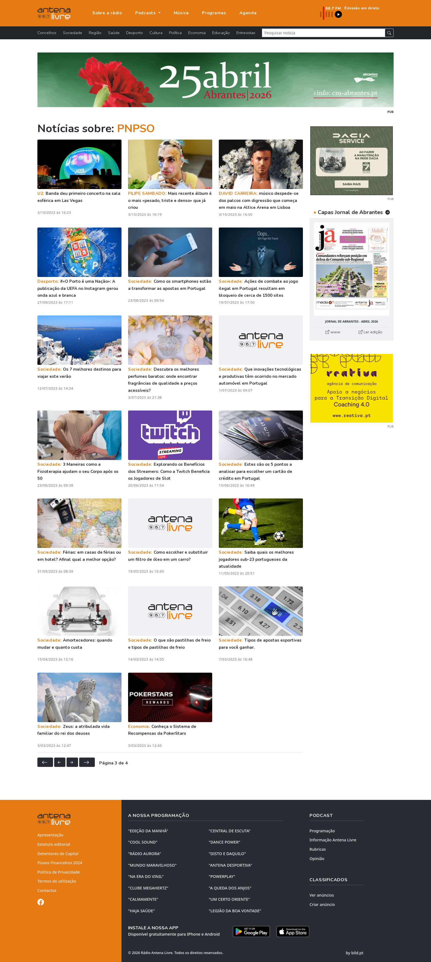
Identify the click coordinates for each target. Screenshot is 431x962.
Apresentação (50, 835)
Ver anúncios (322, 895)
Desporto (134, 32)
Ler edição (370, 332)
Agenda (248, 13)
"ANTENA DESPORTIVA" (230, 865)
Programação (322, 830)
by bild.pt (354, 952)
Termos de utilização (56, 881)
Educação (221, 32)
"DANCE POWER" (224, 842)
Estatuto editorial (53, 844)
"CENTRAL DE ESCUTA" (229, 830)
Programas (214, 13)
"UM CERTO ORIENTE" (229, 899)
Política (175, 32)
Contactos (46, 890)
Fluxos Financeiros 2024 (59, 862)
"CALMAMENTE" (143, 899)
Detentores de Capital (57, 853)
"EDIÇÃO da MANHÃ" (148, 830)
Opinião (317, 858)
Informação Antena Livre (333, 839)
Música (181, 13)
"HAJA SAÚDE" (141, 910)
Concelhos (46, 32)
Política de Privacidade (58, 872)
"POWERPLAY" (222, 876)
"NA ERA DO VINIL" (146, 876)
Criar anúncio (322, 904)
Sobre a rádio (107, 13)
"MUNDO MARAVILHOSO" (152, 865)
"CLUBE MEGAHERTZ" (148, 888)
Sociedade (72, 32)
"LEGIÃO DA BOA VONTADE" (235, 910)
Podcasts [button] (146, 13)
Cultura (156, 32)
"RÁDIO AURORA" (144, 853)
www (332, 332)
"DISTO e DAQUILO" (227, 853)
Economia (197, 32)
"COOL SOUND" (143, 842)
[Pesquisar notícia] (323, 33)
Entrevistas (245, 32)
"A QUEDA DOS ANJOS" (230, 888)
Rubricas (318, 849)
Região (95, 32)
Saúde (114, 32)
